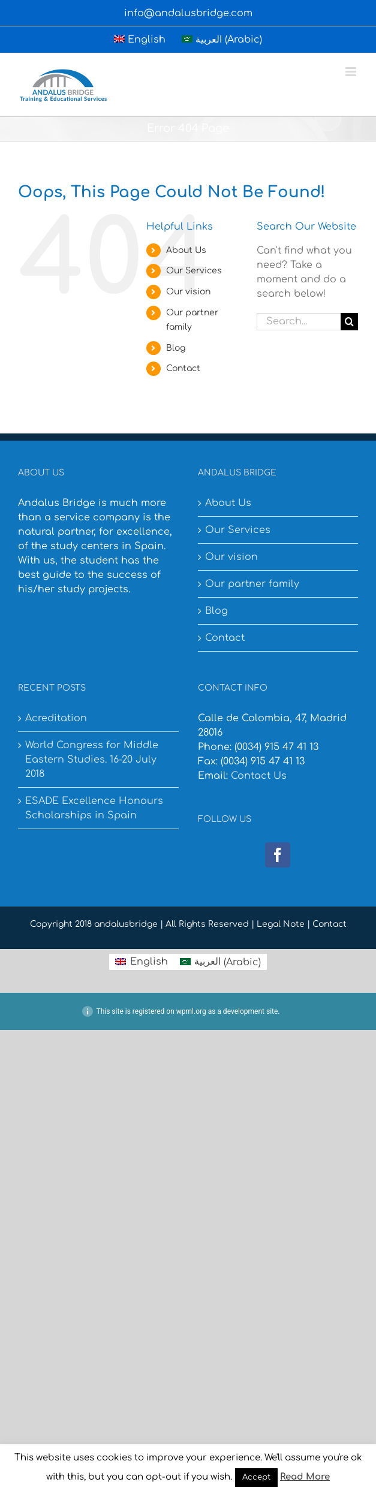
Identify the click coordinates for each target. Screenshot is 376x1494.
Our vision (188, 291)
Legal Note (281, 924)
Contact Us (259, 775)
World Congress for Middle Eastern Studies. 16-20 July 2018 (91, 759)
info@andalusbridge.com (188, 13)
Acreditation (56, 718)
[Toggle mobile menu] (351, 71)
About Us (186, 250)
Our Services (194, 270)
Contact (183, 368)
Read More (305, 1477)
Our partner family (252, 584)
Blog (175, 348)
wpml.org (191, 1011)
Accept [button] (256, 1477)
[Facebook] (277, 855)
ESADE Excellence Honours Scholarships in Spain (94, 808)
